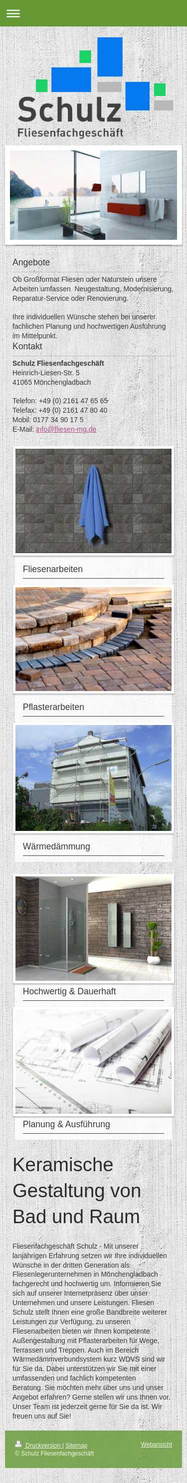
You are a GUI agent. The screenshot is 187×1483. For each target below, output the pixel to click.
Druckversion (38, 1445)
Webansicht (156, 1444)
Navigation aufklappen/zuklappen (93, 13)
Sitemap (76, 1445)
